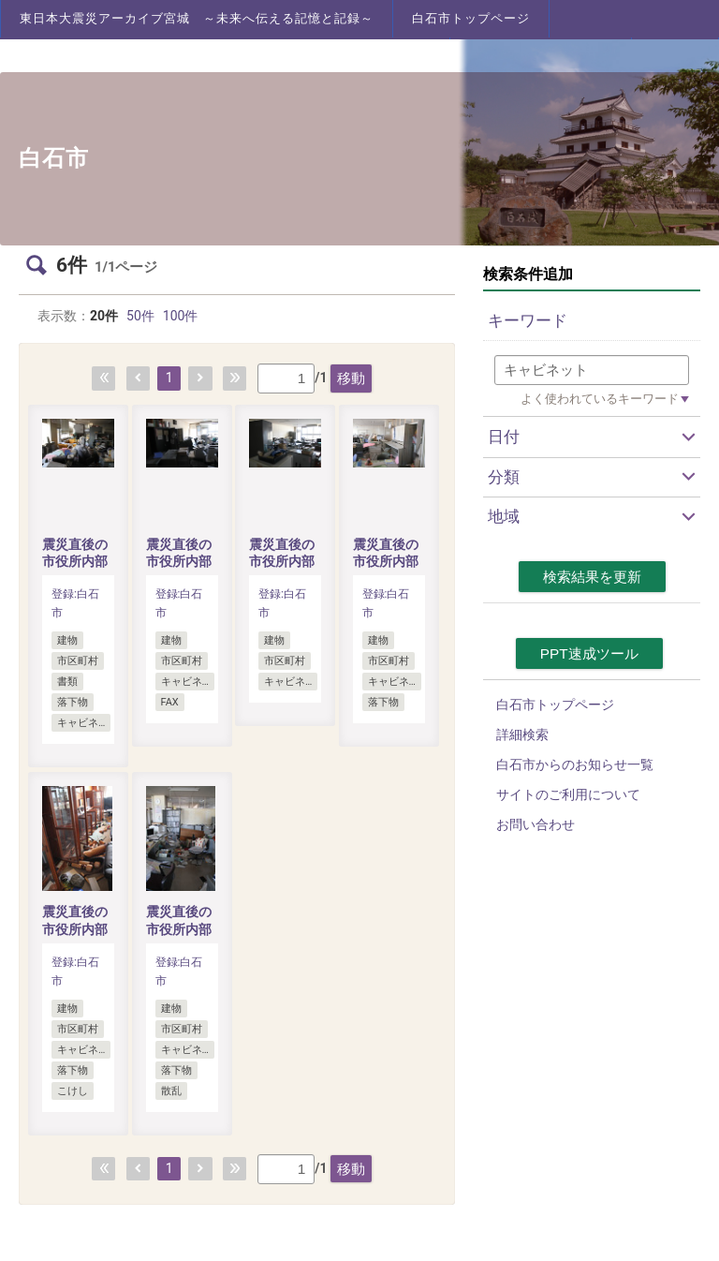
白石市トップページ (471, 18)
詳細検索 (522, 734)
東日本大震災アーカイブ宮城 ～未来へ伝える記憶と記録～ (197, 18)
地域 (504, 516)
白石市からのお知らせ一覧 (574, 764)
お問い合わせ (535, 824)
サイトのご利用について (568, 794)
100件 (180, 315)
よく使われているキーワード (600, 399)
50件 (140, 315)
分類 (504, 476)
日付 (504, 436)
